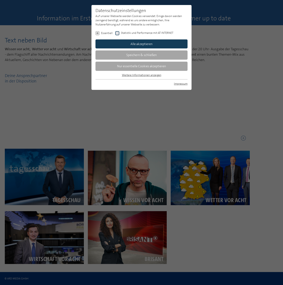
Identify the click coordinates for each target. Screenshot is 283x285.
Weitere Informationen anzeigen (141, 75)
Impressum (181, 83)
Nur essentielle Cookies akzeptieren (141, 66)
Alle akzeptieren (141, 44)
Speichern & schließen (141, 55)
